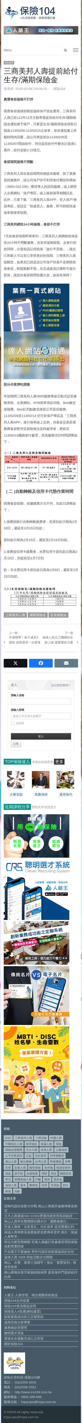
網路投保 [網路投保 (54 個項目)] (65, 1173)
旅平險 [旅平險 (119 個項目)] (18, 1173)
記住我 (17, 723)
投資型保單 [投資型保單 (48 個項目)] (63, 1167)
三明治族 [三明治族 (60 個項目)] (41, 1138)
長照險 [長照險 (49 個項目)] (55, 1185)
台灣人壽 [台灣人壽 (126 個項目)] (40, 1161)
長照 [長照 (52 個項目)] (44, 1185)
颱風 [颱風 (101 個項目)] (8, 1191)
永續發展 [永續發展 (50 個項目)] (32, 1173)
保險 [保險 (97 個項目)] (58, 1144)
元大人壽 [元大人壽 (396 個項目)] (31, 1150)
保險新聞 (9, 62)
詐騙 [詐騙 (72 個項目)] (38, 1179)
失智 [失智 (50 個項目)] (8, 1167)
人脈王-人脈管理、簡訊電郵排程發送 (31, 1295)
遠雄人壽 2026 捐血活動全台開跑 (28, 1257)
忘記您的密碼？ (61, 685)
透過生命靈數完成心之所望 (24, 1338)
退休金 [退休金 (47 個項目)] (58, 1179)
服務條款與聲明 (15, 1327)
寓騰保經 (41, 794)
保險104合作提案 (16, 1300)
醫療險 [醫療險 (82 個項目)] (33, 1185)
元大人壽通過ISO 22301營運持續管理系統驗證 (38, 1216)
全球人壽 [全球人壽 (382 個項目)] (46, 1150)
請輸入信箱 (17, 695)
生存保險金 (58, 615)
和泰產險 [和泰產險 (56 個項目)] (55, 1161)
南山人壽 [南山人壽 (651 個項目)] (11, 1161)
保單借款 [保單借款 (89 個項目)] (31, 1144)
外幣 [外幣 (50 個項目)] (68, 1161)
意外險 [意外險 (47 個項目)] (48, 1167)
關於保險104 (13, 1344)
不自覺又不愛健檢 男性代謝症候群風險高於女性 (39, 1252)
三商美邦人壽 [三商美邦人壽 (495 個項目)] (23, 1138)
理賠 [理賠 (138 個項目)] (44, 1173)
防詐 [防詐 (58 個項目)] (65, 1185)
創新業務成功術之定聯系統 (24, 1317)
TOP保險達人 (17, 761)
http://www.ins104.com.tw (33, 1392)
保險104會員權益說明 (20, 1306)
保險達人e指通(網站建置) (22, 1311)
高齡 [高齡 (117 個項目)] (17, 1191)
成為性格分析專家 (17, 1322)
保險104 (59, 88)
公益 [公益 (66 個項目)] (28, 1155)
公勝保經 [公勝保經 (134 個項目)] (61, 1150)
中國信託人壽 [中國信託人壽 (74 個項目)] (13, 1144)
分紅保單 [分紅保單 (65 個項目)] (40, 1155)
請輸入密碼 (17, 709)
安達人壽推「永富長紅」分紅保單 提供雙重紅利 (39, 1227)
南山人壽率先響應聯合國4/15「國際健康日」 (37, 1221)
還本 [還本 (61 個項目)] (23, 1185)
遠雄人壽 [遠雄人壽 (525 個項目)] (11, 1185)
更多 (59, 761)
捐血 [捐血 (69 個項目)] (8, 1173)
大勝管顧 (16, 794)
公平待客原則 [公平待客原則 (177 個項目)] (13, 1155)
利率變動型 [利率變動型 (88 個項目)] (57, 1155)
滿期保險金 (38, 615)
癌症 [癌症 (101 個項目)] (53, 1173)
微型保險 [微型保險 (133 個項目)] (35, 1167)
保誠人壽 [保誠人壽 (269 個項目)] (46, 1144)
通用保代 (65, 794)
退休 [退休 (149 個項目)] (47, 1179)
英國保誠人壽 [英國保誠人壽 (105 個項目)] (22, 1179)
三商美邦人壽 (15, 615)
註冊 (16, 743)
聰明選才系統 (14, 1333)
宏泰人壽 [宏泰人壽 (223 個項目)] (20, 1167)
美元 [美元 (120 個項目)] (8, 1179)
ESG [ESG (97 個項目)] (8, 1138)
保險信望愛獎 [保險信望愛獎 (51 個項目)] (13, 1150)
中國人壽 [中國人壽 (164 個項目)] (56, 1138)
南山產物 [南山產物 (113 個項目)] (25, 1161)
